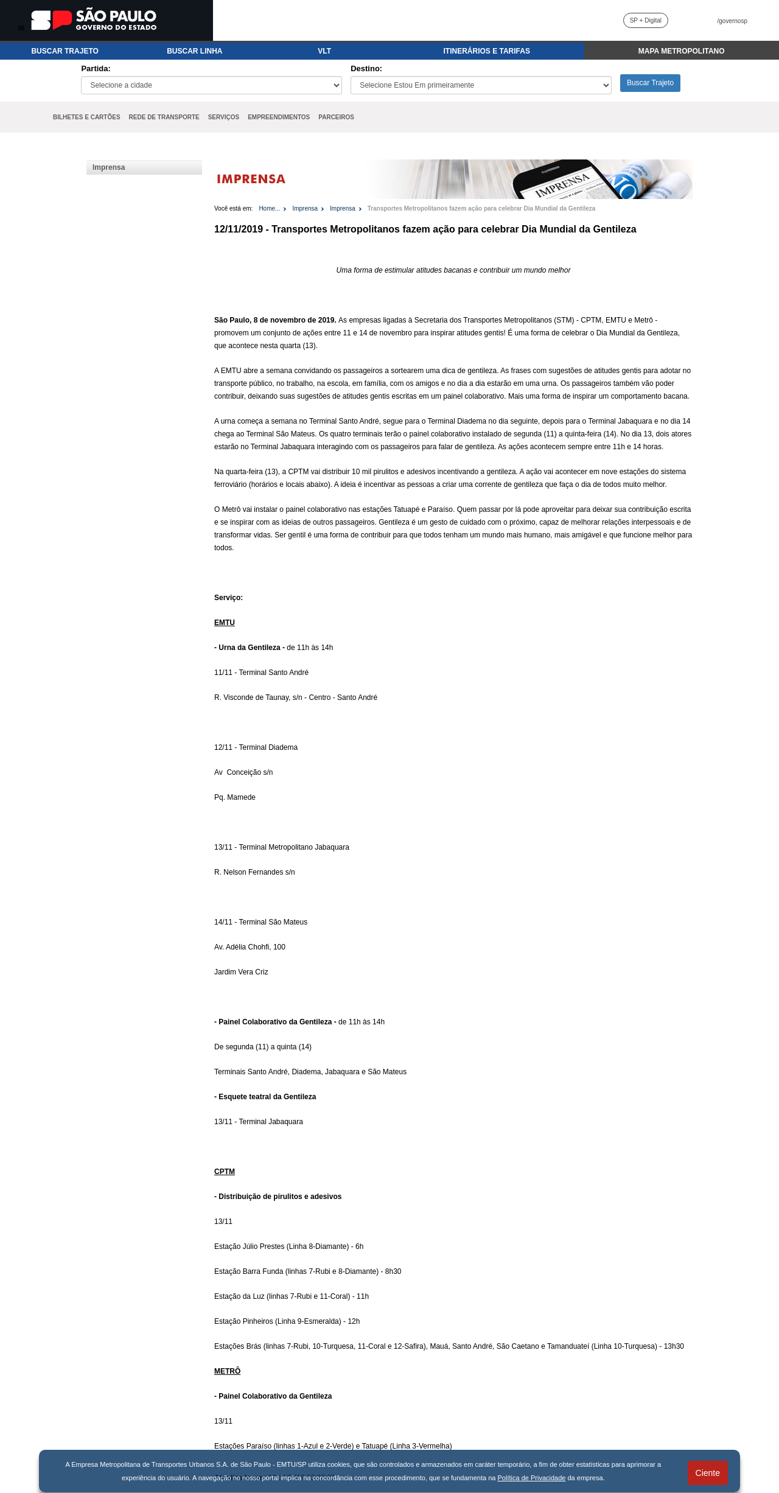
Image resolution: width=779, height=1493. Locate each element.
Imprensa (109, 167)
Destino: (366, 68)
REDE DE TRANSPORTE (164, 117)
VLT (324, 51)
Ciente (708, 1473)
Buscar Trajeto (650, 83)
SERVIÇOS (224, 117)
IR (21, 28)
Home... (269, 208)
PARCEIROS (336, 117)
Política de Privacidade (532, 1477)
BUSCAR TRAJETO (64, 51)
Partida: (95, 68)
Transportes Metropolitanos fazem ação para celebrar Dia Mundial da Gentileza (482, 208)
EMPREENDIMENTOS (279, 117)
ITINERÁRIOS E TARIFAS (486, 51)
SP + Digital (646, 20)
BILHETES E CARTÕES (87, 117)
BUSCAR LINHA (194, 51)
